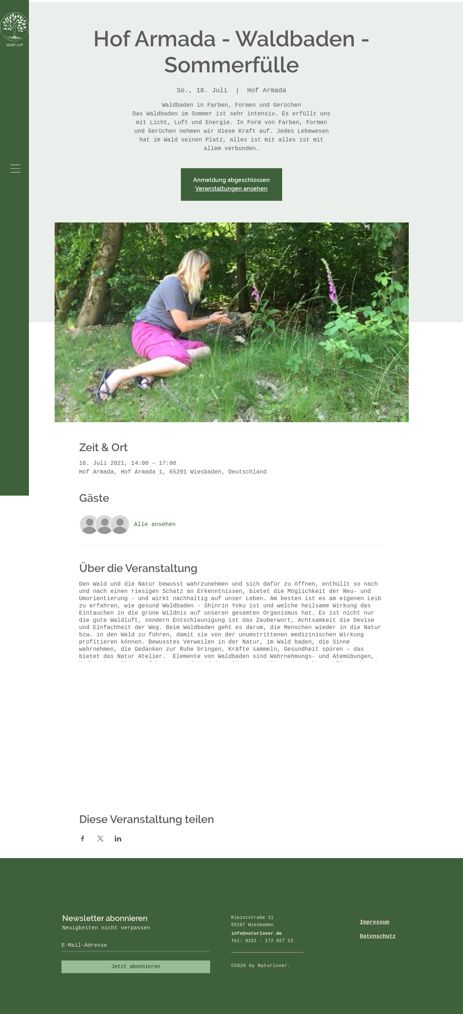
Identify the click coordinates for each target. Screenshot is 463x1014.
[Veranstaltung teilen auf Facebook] (82, 838)
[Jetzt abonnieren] (135, 966)
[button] (15, 169)
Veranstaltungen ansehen (231, 188)
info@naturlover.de (256, 933)
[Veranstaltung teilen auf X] (100, 838)
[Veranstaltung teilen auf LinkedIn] (118, 838)
